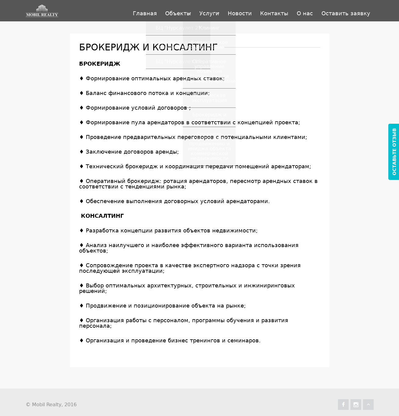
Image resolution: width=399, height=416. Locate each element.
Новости (210, 10)
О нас (292, 10)
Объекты (130, 10)
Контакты (253, 10)
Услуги (170, 10)
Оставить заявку (341, 10)
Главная (89, 10)
